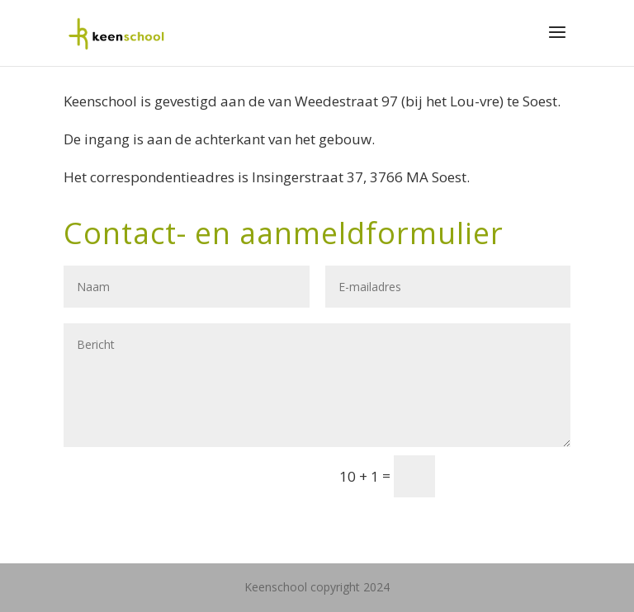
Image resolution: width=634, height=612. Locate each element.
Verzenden (510, 475)
